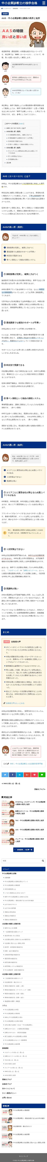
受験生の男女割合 (10, 912)
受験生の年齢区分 (10, 916)
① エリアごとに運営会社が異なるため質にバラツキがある (23, 152)
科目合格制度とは (10, 889)
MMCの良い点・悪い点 (12, 1071)
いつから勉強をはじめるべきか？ (15, 893)
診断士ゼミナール (30, 570)
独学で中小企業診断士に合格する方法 (16, 897)
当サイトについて (8, 1088)
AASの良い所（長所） (13, 131)
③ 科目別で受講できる (15, 141)
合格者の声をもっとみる (15, 703)
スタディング (13, 570)
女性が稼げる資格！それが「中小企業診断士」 (19, 1025)
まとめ (8, 162)
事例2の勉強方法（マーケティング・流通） (18, 990)
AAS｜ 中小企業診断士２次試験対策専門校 (26, 764)
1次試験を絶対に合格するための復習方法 (17, 939)
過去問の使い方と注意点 (12, 935)
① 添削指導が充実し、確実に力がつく (20, 135)
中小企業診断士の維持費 (12, 1044)
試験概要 (7, 877)
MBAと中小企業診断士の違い (14, 1017)
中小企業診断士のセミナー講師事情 (16, 1040)
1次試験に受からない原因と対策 (15, 943)
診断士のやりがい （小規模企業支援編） (17, 1029)
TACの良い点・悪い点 (11, 1060)
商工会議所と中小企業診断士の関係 (16, 1036)
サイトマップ (23, 1156)
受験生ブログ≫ (39, 789)
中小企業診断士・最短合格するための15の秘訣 (19, 900)
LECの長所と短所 (10, 1064)
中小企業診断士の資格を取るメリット (16, 881)
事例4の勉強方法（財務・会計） (15, 997)
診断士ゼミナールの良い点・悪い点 (16, 1056)
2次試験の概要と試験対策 (11, 974)
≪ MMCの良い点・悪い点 (11, 783)
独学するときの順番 (11, 928)
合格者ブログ (7, 1084)
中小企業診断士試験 (9, 873)
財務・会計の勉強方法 (12, 951)
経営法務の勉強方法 (11, 962)
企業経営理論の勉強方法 (12, 955)
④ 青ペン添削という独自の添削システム (20, 144)
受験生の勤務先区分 (11, 919)
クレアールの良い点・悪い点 (14, 1067)
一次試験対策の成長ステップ (14, 932)
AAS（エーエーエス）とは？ (16, 128)
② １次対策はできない (15, 156)
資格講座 (15, 8)
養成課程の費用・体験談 (12, 1001)
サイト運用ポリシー (9, 1093)
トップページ (7, 8)
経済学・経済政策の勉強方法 (14, 947)
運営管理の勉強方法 (11, 958)
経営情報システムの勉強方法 (14, 966)
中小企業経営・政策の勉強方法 (14, 970)
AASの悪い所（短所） (13, 148)
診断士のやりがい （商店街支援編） (16, 1032)
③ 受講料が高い (13, 159)
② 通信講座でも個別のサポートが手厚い (20, 138)
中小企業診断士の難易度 (12, 885)
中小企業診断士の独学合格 (19, 3)
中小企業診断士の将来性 (12, 1013)
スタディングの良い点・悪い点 (14, 1052)
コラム (4, 1005)
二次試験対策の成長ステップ (14, 978)
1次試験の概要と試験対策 (11, 924)
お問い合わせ (7, 1098)
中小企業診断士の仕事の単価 (14, 1021)
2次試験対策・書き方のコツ (13, 982)
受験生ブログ (7, 1079)
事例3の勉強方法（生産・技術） (15, 993)
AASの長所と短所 (10, 1075)
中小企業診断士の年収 (12, 1009)
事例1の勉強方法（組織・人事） (15, 986)
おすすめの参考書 (10, 908)
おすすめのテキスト (11, 904)
